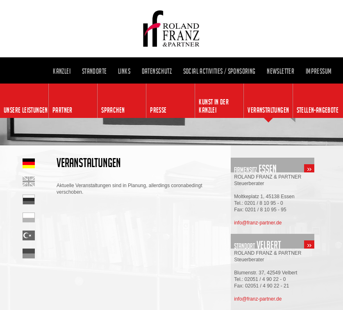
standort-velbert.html (287, 241)
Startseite (40, 163)
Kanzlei (61, 71)
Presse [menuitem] (158, 110)
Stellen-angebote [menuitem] (317, 110)
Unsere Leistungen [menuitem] (26, 110)
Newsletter (280, 71)
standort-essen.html (287, 165)
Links (124, 71)
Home (40, 181)
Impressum (319, 71)
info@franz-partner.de (258, 223)
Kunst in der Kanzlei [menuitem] (214, 106)
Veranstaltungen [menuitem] (268, 110)
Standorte (94, 71)
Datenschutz (157, 71)
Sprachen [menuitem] (113, 110)
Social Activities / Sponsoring (219, 71)
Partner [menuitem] (62, 110)
